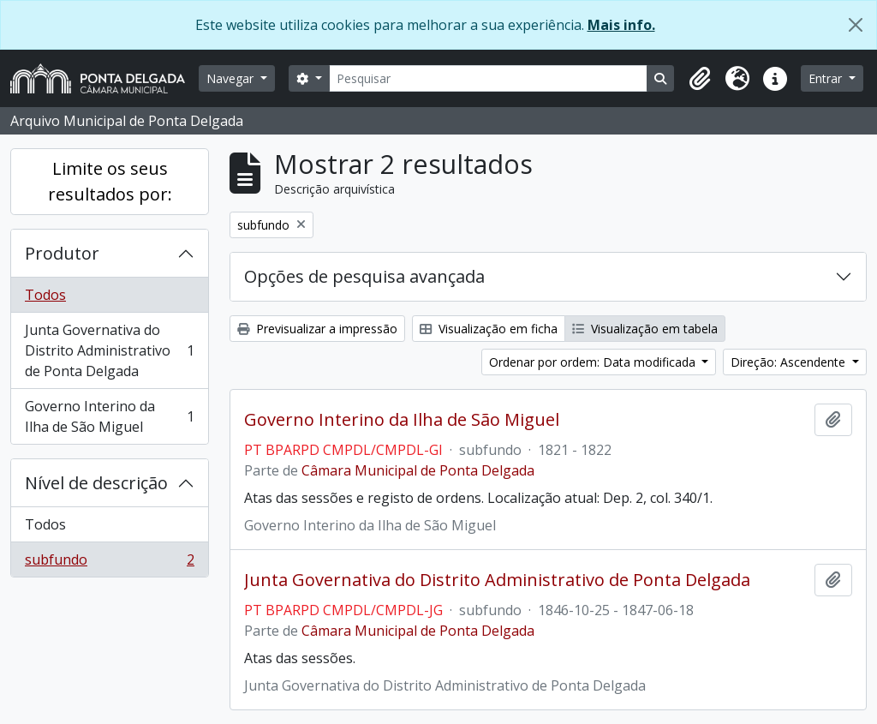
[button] (700, 79)
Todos (45, 294)
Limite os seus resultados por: (110, 181)
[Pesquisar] (488, 78)
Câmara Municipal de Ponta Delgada (417, 470)
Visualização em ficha (489, 328)
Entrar (826, 78)
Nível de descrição (96, 482)
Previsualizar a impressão (317, 328)
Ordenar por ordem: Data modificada (594, 362)
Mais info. (621, 24)
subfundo (109, 563)
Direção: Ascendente (790, 362)
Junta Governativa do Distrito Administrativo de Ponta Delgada (109, 350)
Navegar (231, 78)
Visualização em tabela (645, 328)
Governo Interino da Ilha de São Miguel (109, 416)
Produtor (62, 253)
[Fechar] (855, 25)
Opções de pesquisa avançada (364, 276)
